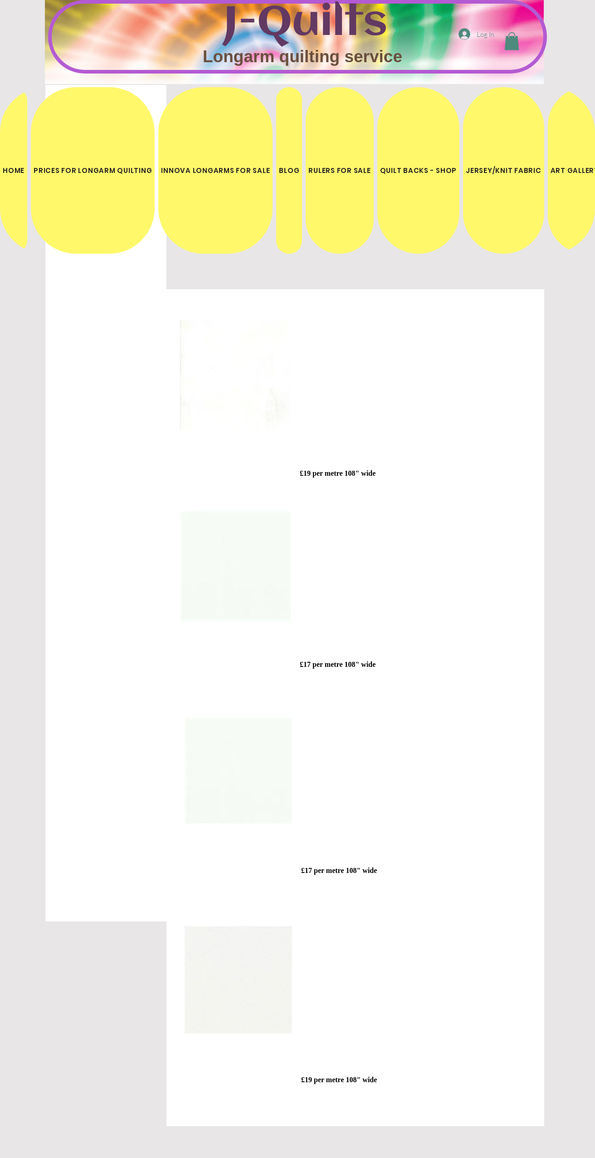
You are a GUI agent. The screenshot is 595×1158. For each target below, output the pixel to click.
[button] (511, 41)
